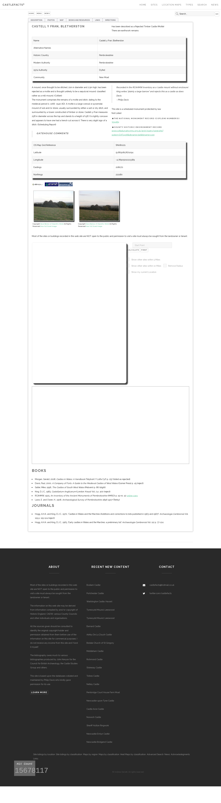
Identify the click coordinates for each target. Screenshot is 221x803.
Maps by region (90, 754)
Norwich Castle (94, 717)
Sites (154, 5)
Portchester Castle (95, 593)
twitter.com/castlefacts (161, 593)
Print (144, 250)
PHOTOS (51, 20)
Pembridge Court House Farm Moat (103, 692)
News (214, 5)
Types (189, 5)
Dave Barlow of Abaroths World (51, 224)
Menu (39, 13)
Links (35, 758)
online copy (132, 495)
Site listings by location (44, 754)
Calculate (133, 250)
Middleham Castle (95, 651)
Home (143, 5)
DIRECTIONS (110, 20)
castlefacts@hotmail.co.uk (162, 585)
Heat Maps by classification (133, 754)
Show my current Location (143, 272)
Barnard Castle (93, 626)
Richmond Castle (94, 659)
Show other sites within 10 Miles (146, 266)
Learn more (39, 692)
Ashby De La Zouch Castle (99, 634)
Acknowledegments (180, 754)
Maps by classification (109, 754)
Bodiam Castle (93, 585)
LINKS (97, 20)
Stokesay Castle (94, 667)
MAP (61, 20)
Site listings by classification (69, 754)
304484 (115, 122)
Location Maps (171, 5)
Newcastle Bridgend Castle (99, 742)
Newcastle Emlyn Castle (98, 734)
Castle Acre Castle (95, 709)
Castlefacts (13, 4)
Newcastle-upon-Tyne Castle (100, 700)
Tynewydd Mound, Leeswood (100, 610)
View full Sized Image (48, 226)
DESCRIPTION (36, 20)
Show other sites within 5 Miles (145, 259)
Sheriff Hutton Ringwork (98, 725)
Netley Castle (93, 684)
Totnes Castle (93, 676)
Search (202, 5)
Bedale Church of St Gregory (100, 643)
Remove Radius (175, 266)
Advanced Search (155, 754)
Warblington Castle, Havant (99, 601)
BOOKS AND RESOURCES (79, 20)
